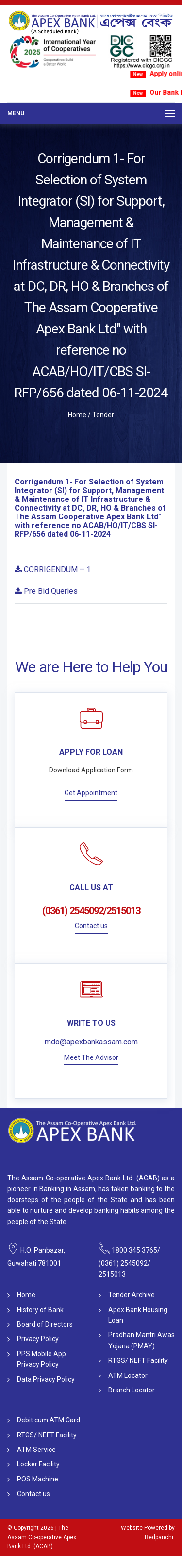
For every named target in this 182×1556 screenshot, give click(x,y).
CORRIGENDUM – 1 (53, 569)
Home (77, 415)
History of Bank (40, 1310)
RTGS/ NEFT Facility (138, 1360)
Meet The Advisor (91, 1057)
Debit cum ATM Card (48, 1420)
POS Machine (37, 1479)
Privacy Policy (38, 1339)
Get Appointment (91, 793)
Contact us (91, 926)
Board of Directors (45, 1324)
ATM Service (36, 1449)
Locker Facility (38, 1464)
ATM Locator (128, 1375)
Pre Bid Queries (46, 591)
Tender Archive (131, 1295)
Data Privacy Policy (46, 1379)
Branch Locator (131, 1390)
